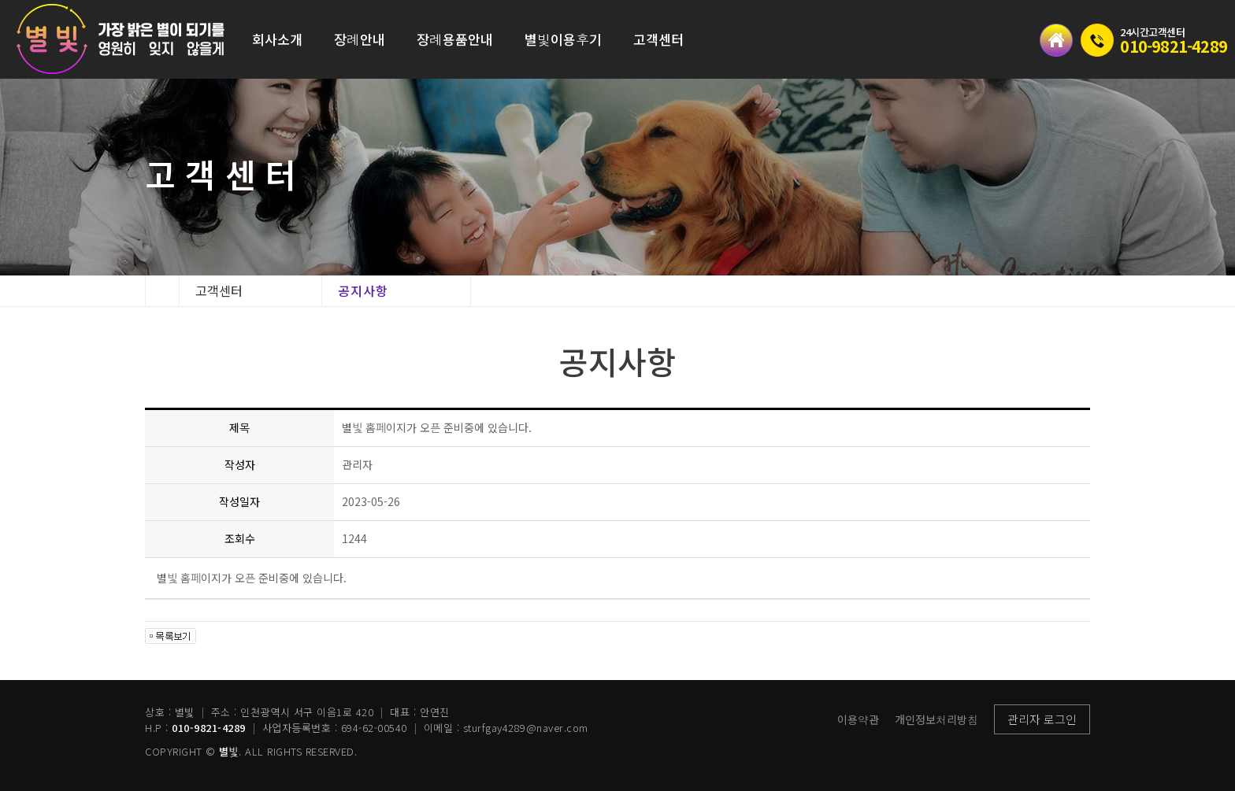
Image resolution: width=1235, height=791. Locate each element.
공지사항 (363, 290)
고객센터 (658, 39)
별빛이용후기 (563, 39)
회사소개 (277, 39)
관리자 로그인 (1042, 719)
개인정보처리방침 (936, 719)
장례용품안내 (455, 39)
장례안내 (359, 39)
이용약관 (858, 719)
